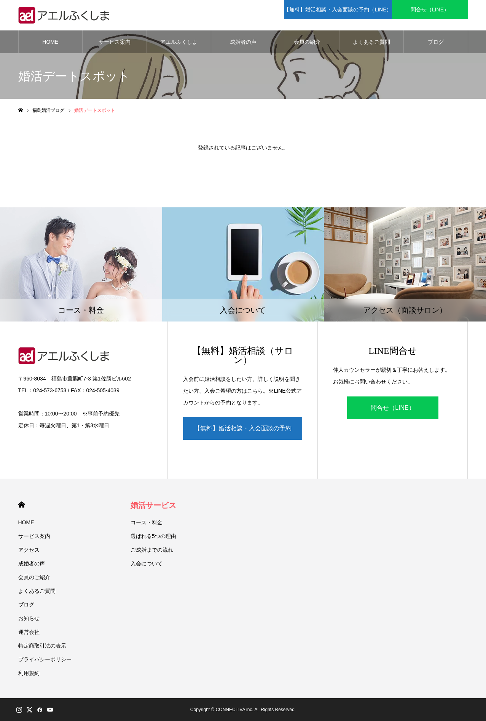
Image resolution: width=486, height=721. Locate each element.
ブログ (436, 42)
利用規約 (29, 673)
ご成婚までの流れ (152, 550)
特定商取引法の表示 (42, 646)
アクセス (29, 550)
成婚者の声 (243, 42)
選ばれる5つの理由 (153, 536)
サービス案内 (115, 42)
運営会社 (29, 632)
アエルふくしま (179, 42)
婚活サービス (153, 505)
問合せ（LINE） (393, 407)
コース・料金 (147, 522)
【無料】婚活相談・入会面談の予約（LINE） (243, 432)
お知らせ (29, 618)
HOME (50, 42)
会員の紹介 (307, 42)
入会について (147, 563)
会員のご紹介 (34, 577)
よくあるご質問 (371, 42)
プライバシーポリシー (45, 659)
